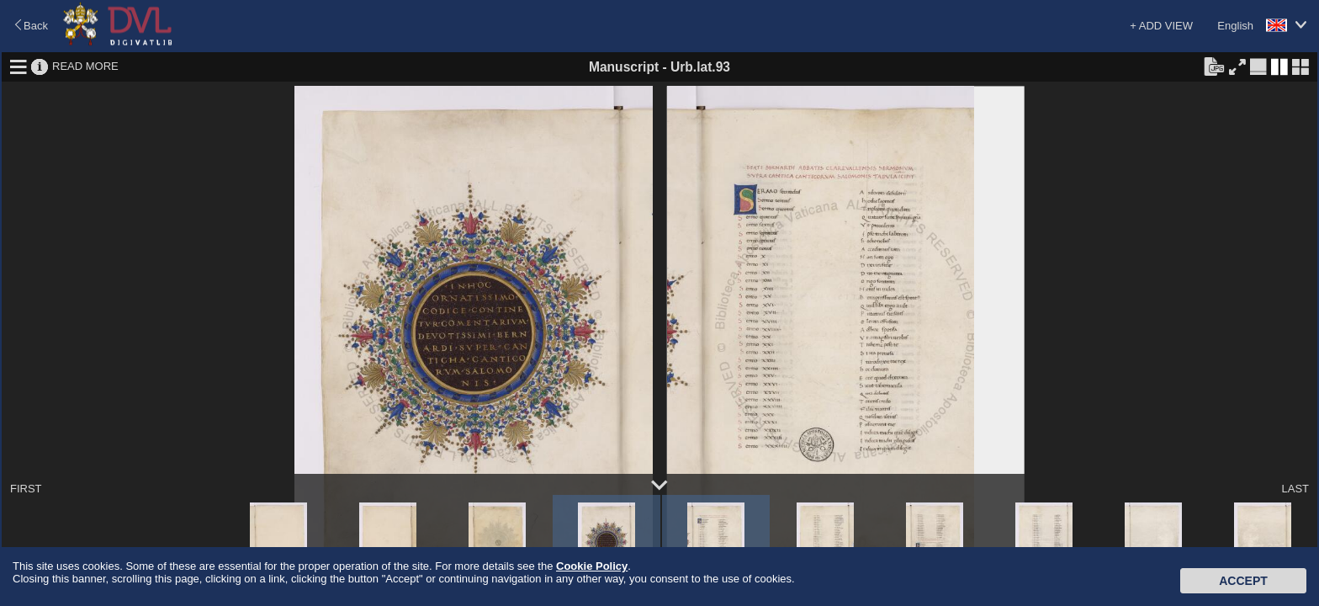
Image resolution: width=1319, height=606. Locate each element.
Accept (1243, 580)
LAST (1295, 488)
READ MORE (85, 66)
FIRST (26, 488)
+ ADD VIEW (1161, 25)
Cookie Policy (592, 566)
